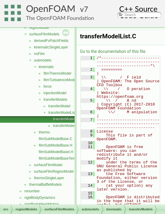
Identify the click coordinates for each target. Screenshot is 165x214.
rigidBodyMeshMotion (41, 204)
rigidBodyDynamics (39, 198)
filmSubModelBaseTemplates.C (64, 158)
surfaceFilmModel (48, 165)
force (48, 86)
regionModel (39, 28)
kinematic (46, 67)
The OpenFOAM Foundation (60, 18)
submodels (42, 60)
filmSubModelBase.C (55, 139)
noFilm (39, 54)
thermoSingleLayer (49, 178)
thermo (44, 132)
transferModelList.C (68, 119)
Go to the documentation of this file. (113, 51)
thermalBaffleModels (45, 184)
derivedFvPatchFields (51, 41)
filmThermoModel (57, 73)
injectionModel (55, 93)
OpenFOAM (50, 8)
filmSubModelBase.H (55, 145)
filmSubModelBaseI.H (56, 152)
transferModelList (62, 113)
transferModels (55, 99)
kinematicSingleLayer (51, 47)
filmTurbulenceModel (60, 80)
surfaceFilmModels (44, 34)
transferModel (59, 106)
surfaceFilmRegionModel (54, 171)
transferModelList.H (68, 126)
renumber (32, 191)
